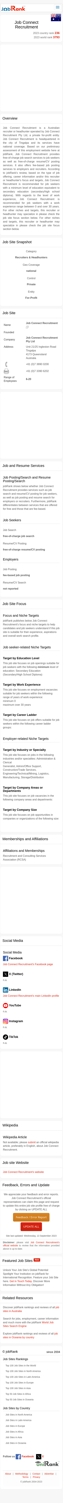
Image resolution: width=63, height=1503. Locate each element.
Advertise (49, 1474)
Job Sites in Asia (14, 1437)
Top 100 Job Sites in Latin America (23, 1377)
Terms (25, 1477)
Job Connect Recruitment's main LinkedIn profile (31, 995)
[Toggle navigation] (57, 7)
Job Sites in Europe (15, 1426)
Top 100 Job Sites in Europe (20, 1382)
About (8, 1474)
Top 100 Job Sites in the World (21, 1365)
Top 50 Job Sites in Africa (18, 1394)
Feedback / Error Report (31, 1217)
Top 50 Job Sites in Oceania (19, 1399)
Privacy (36, 1477)
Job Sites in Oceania (16, 1443)
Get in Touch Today (21, 1281)
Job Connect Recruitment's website (23, 1172)
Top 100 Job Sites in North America (23, 1371)
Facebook (25, 1456)
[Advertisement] (30, 78)
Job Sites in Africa (14, 1432)
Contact (36, 1474)
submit (32, 1142)
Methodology (21, 1474)
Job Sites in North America (19, 1414)
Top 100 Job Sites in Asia (18, 1388)
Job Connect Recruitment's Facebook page (28, 964)
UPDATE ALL (31, 1226)
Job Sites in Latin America (18, 1420)
